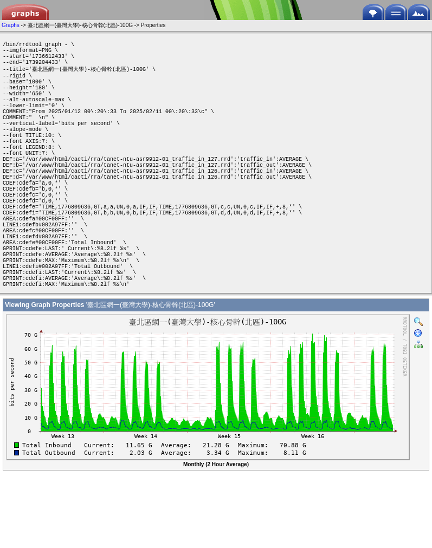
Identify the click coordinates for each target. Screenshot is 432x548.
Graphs (11, 25)
